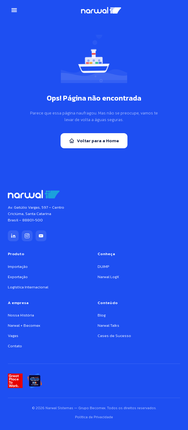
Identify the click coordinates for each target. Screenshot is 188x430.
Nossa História (21, 315)
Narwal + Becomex (24, 325)
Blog (102, 315)
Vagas (13, 336)
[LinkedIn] (13, 235)
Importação (18, 266)
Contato (15, 346)
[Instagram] (27, 235)
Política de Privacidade (94, 417)
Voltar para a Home (94, 140)
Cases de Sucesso (114, 336)
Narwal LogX (108, 277)
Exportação (18, 277)
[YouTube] (41, 235)
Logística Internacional (28, 287)
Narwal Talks (108, 325)
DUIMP (103, 266)
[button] (14, 9)
